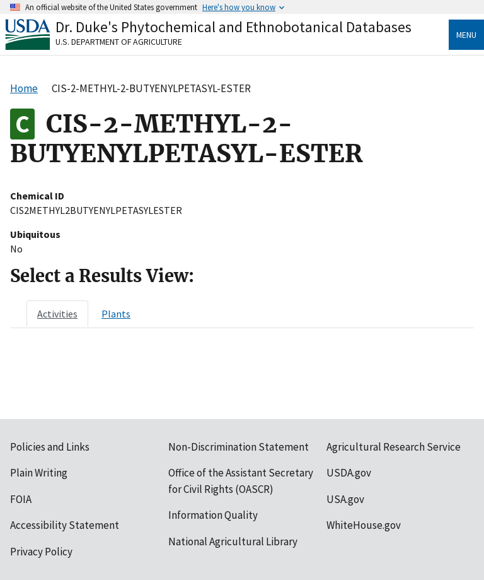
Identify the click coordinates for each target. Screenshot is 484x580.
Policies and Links (49, 447)
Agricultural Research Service (393, 447)
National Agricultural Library (232, 541)
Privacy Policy (41, 552)
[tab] (57, 313)
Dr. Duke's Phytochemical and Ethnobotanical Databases (233, 27)
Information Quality (213, 515)
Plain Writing (38, 473)
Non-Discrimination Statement (238, 447)
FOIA (21, 499)
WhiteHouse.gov (363, 525)
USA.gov (345, 499)
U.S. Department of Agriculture (118, 41)
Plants (115, 313)
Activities (57, 313)
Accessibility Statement (64, 525)
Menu (466, 34)
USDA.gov (348, 473)
